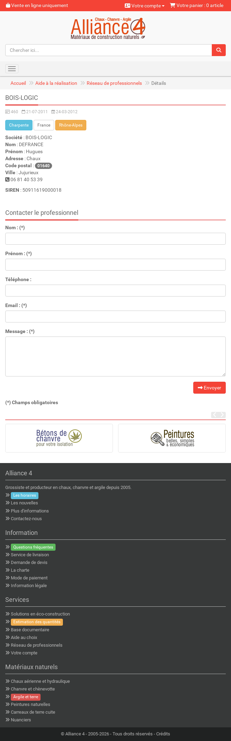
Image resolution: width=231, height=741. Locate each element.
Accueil (18, 83)
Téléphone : (18, 279)
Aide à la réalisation (56, 83)
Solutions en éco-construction (40, 614)
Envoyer (209, 387)
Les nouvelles (24, 502)
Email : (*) (16, 305)
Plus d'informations (30, 511)
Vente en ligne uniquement (37, 5)
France (43, 125)
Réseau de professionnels (114, 83)
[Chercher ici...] (108, 50)
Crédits (163, 733)
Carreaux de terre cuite (33, 712)
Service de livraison (30, 554)
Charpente (19, 125)
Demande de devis (29, 562)
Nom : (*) (15, 227)
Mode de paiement (29, 577)
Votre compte (145, 5)
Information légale (29, 585)
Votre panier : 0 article (196, 5)
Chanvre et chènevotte (33, 689)
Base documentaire (30, 629)
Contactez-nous (26, 518)
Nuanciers (21, 719)
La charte (20, 570)
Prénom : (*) (18, 253)
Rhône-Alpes (70, 125)
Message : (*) (20, 331)
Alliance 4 (75, 733)
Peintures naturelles (30, 704)
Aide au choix (24, 637)
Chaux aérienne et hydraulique (40, 681)
